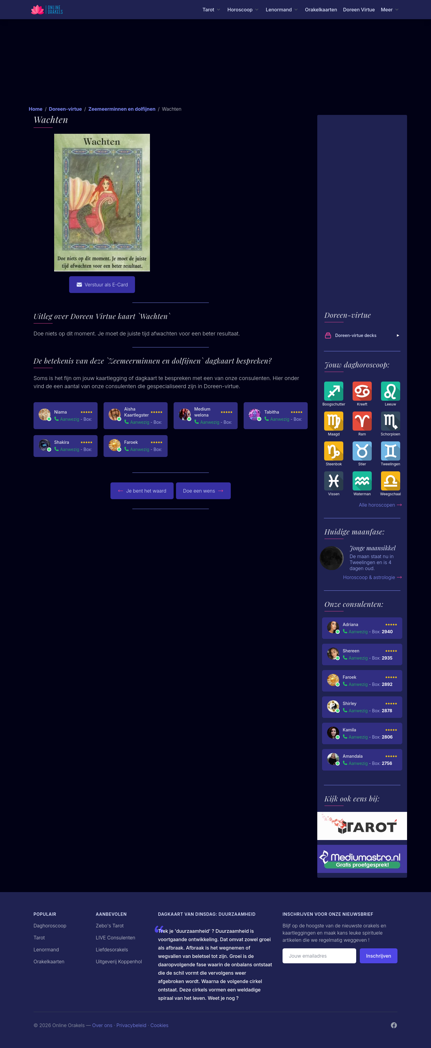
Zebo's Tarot (110, 926)
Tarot (39, 938)
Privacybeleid (131, 1025)
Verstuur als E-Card (102, 285)
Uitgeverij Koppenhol (119, 962)
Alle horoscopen (380, 505)
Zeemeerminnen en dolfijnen (121, 109)
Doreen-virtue (65, 109)
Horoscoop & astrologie (372, 577)
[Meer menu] (390, 9)
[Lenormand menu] (282, 9)
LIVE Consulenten (115, 938)
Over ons (102, 1025)
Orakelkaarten (321, 10)
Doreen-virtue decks (362, 335)
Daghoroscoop (50, 926)
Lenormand (46, 950)
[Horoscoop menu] (243, 9)
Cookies (160, 1025)
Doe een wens (203, 491)
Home (36, 109)
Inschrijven (378, 956)
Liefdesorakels (112, 950)
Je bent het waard (142, 491)
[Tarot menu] (211, 9)
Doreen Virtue (359, 10)
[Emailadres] (319, 955)
